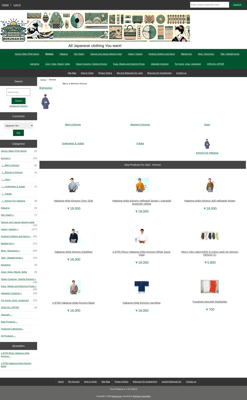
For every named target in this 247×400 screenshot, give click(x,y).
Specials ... (6, 314)
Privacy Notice (105, 73)
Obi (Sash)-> (19, 215)
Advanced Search (18, 106)
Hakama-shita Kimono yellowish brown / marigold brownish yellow (141, 202)
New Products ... (9, 321)
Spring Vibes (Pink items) (27, 54)
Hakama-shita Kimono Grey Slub (73, 200)
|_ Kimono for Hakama (19, 200)
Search (18, 81)
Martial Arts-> (19, 243)
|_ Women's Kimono (19, 172)
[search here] (18, 92)
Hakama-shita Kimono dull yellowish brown (209, 200)
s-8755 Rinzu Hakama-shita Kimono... (15, 354)
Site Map (72, 73)
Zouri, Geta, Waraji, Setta (57, 64)
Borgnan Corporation (142, 396)
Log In (17, 4)
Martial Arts (186, 54)
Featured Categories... (12, 328)
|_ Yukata (6, 193)
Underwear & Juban (73, 142)
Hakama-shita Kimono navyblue (142, 302)
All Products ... (8, 336)
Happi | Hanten (135, 54)
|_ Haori (5, 179)
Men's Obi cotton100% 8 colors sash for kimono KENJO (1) (209, 253)
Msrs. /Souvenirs (206, 54)
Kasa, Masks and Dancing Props (129, 64)
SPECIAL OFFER (215, 64)
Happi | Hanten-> (19, 229)
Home (5, 4)
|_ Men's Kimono (19, 165)
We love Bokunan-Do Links (130, 73)
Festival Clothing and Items (162, 54)
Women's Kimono (140, 123)
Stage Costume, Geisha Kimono (91, 64)
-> (19, 158)
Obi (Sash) (79, 54)
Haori (207, 123)
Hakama (64, 54)
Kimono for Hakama (207, 151)
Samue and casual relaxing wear (106, 54)
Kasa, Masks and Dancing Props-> (19, 287)
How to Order (87, 73)
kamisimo (34, 64)
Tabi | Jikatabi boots (229, 54)
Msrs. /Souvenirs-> (19, 250)
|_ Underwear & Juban (19, 186)
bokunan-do (117, 396)
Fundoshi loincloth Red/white (210, 301)
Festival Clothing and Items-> (19, 236)
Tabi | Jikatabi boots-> (19, 257)
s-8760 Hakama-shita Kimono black (16, 365)
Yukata (140, 142)
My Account (73, 381)
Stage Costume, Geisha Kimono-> (19, 280)
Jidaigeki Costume (160, 64)
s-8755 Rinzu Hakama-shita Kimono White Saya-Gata (142, 253)
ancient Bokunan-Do (171, 381)
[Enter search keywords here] (209, 5)
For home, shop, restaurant (188, 64)
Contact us (181, 73)
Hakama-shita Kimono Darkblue (73, 251)
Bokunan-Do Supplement (159, 73)
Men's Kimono (73, 123)
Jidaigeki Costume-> (19, 293)
